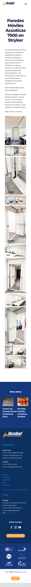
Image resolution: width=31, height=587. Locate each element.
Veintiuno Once (22, 572)
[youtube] (19, 527)
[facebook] (11, 527)
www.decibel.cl (10, 513)
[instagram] (15, 527)
